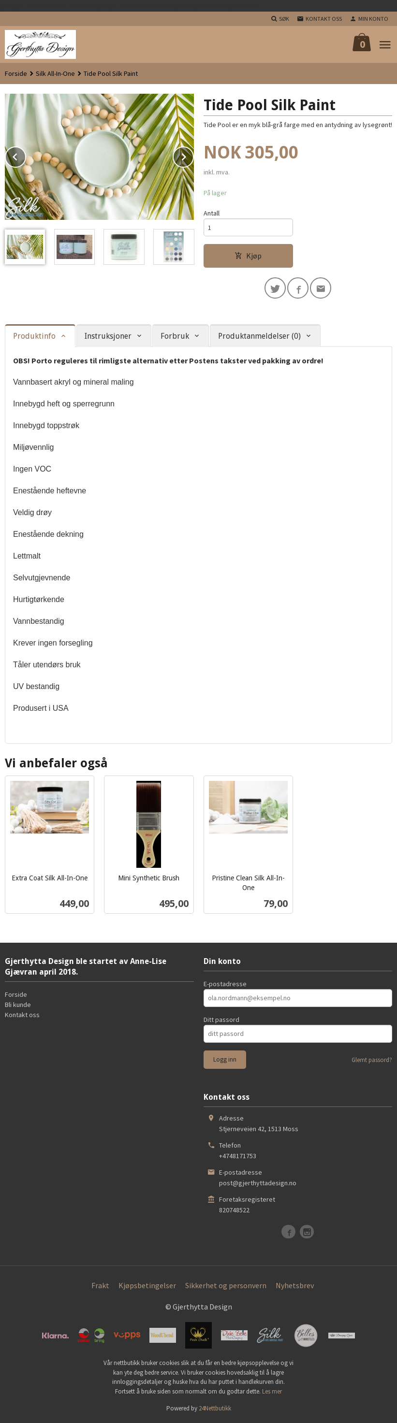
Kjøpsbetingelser (147, 1285)
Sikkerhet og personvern (225, 1285)
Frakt (100, 1285)
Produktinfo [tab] (34, 336)
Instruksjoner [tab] (108, 336)
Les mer (272, 1391)
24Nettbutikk (215, 1408)
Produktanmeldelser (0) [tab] (259, 336)
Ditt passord (221, 1019)
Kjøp (248, 255)
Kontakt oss (22, 1014)
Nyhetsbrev (295, 1285)
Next (193, 155)
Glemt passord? (372, 1060)
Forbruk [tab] (175, 336)
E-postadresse (225, 983)
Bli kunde (18, 1004)
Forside (16, 73)
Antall (212, 213)
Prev (25, 155)
